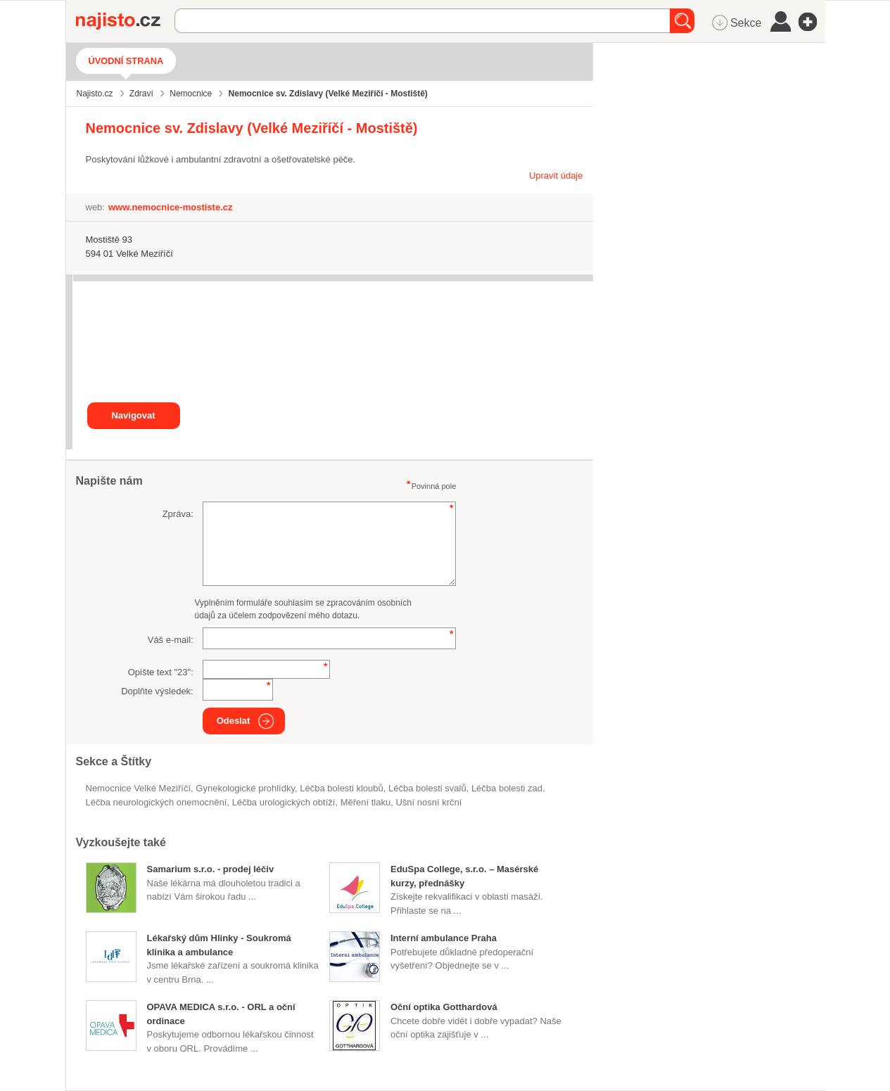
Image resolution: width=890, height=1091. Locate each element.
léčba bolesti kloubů (341, 788)
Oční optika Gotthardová (443, 1007)
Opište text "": (160, 672)
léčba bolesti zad (506, 788)
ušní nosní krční (428, 802)
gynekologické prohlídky (245, 788)
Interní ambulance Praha (443, 938)
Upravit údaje (556, 175)
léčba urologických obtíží (284, 802)
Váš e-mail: (170, 639)
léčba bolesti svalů (427, 788)
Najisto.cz (125, 21)
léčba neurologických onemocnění (156, 802)
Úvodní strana (126, 61)
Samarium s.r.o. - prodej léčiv (210, 869)
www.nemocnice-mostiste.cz (170, 207)
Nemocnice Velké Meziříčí (138, 788)
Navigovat (133, 415)
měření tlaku (366, 802)
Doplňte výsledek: (157, 691)
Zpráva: (178, 514)
